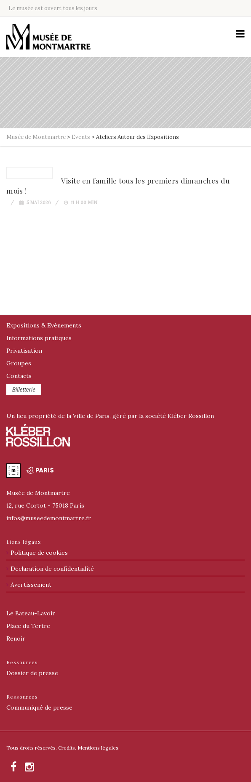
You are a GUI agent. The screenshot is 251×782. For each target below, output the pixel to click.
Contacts (19, 376)
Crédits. (67, 748)
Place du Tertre (28, 626)
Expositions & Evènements (43, 325)
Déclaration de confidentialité (52, 568)
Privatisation (24, 350)
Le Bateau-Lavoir (30, 613)
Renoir (15, 638)
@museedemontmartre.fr (48, 518)
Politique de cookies (39, 552)
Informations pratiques (39, 338)
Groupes (18, 363)
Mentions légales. (98, 748)
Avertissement (31, 584)
